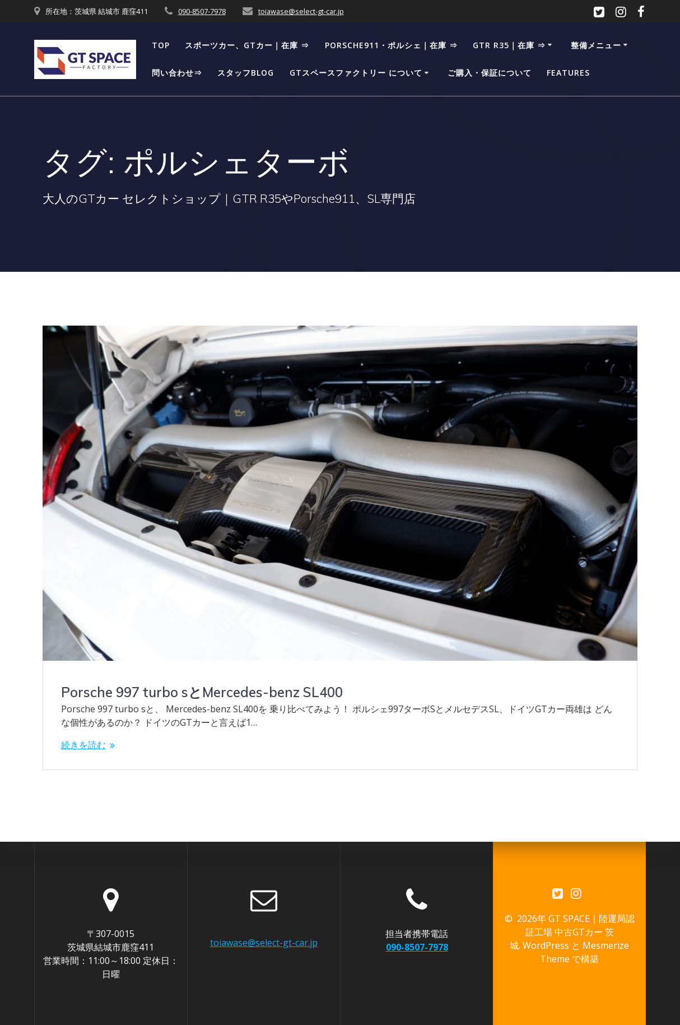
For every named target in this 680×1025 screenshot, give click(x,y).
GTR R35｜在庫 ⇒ (509, 45)
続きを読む (83, 745)
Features (568, 72)
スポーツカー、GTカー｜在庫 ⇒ (247, 45)
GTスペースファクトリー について (356, 72)
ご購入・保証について (490, 72)
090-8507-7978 (202, 11)
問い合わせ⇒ (177, 72)
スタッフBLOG (245, 72)
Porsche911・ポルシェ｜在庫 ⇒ (391, 45)
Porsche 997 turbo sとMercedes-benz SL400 (202, 692)
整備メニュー (596, 45)
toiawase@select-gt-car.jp (301, 11)
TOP (161, 45)
